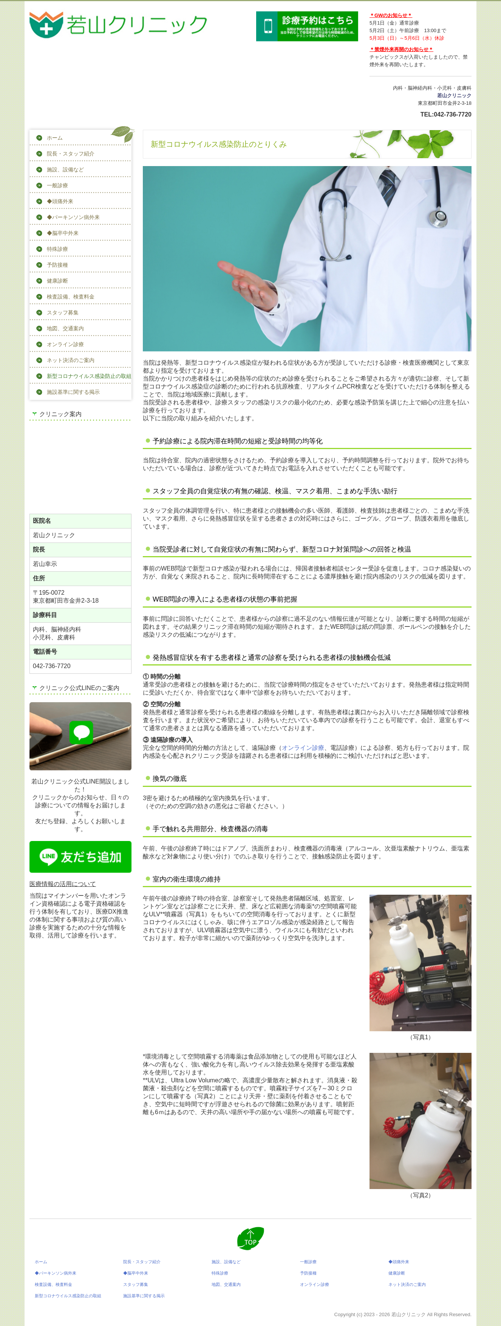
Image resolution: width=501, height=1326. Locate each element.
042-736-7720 (453, 114)
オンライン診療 (65, 344)
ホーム (55, 138)
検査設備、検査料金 (70, 297)
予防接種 (57, 265)
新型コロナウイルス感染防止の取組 (89, 376)
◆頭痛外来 (60, 201)
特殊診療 (57, 249)
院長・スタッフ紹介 (70, 154)
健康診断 (57, 281)
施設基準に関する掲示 (73, 392)
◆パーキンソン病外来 (73, 217)
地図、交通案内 (65, 328)
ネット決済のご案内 (70, 360)
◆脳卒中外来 (63, 233)
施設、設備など (65, 169)
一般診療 (57, 185)
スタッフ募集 (63, 312)
